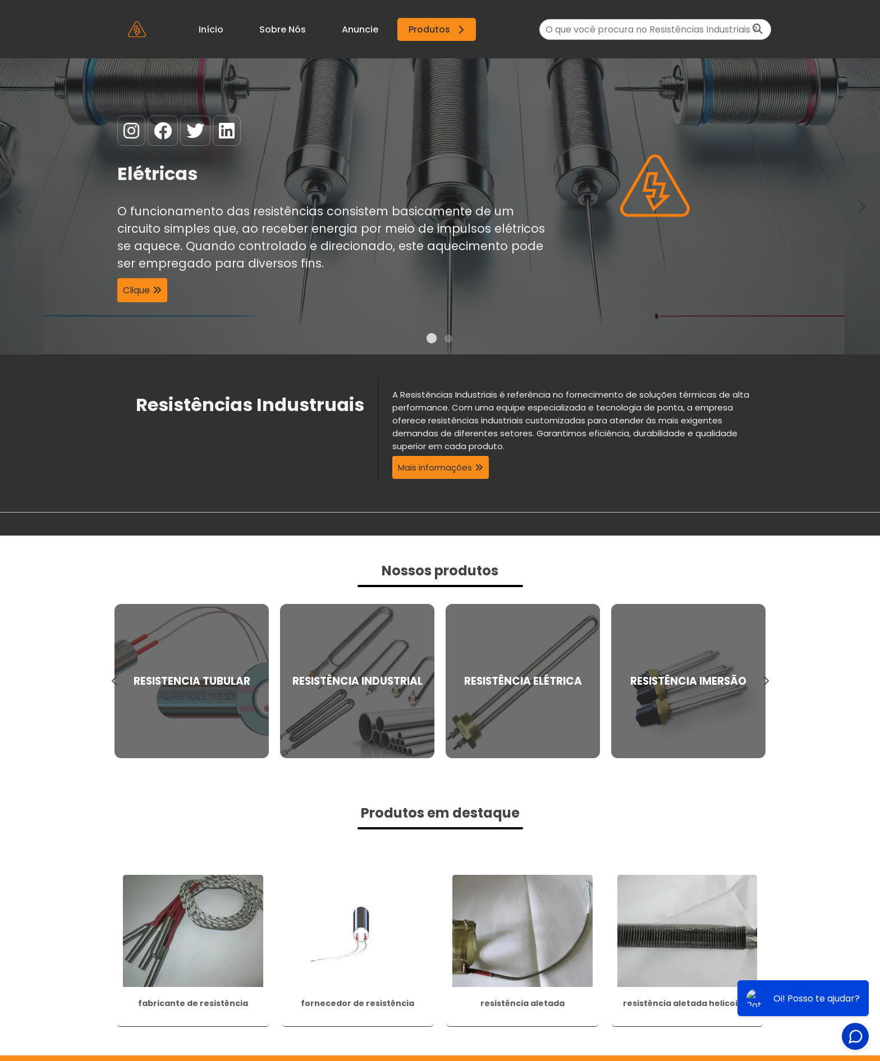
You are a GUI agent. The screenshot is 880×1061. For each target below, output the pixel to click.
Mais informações (435, 467)
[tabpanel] (440, 206)
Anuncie (360, 29)
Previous (19, 206)
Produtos (438, 29)
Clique (136, 290)
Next (861, 206)
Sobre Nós (282, 29)
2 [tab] (448, 340)
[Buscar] (758, 29)
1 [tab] (431, 340)
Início (211, 29)
